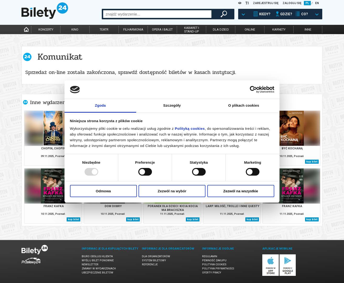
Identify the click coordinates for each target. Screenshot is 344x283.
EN (317, 3)
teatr (104, 29)
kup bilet (311, 161)
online (250, 29)
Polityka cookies (214, 264)
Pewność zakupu (214, 260)
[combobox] (157, 14)
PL (307, 3)
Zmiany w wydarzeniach (99, 268)
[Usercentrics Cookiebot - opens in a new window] (253, 89)
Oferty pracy (211, 272)
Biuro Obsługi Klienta (97, 256)
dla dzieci (221, 29)
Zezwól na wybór (172, 191)
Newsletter (90, 264)
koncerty (45, 29)
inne (308, 29)
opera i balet (162, 29)
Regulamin (209, 256)
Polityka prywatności (218, 268)
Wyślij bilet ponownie (98, 260)
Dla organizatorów (156, 256)
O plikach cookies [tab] (243, 105)
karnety (278, 29)
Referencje (150, 264)
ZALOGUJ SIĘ (292, 3)
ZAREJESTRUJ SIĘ (266, 3)
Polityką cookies (190, 128)
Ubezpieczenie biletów (97, 272)
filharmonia (133, 29)
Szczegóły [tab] (172, 105)
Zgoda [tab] (100, 105)
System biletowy (154, 260)
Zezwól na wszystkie (240, 191)
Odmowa (103, 191)
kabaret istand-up (191, 29)
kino (74, 29)
